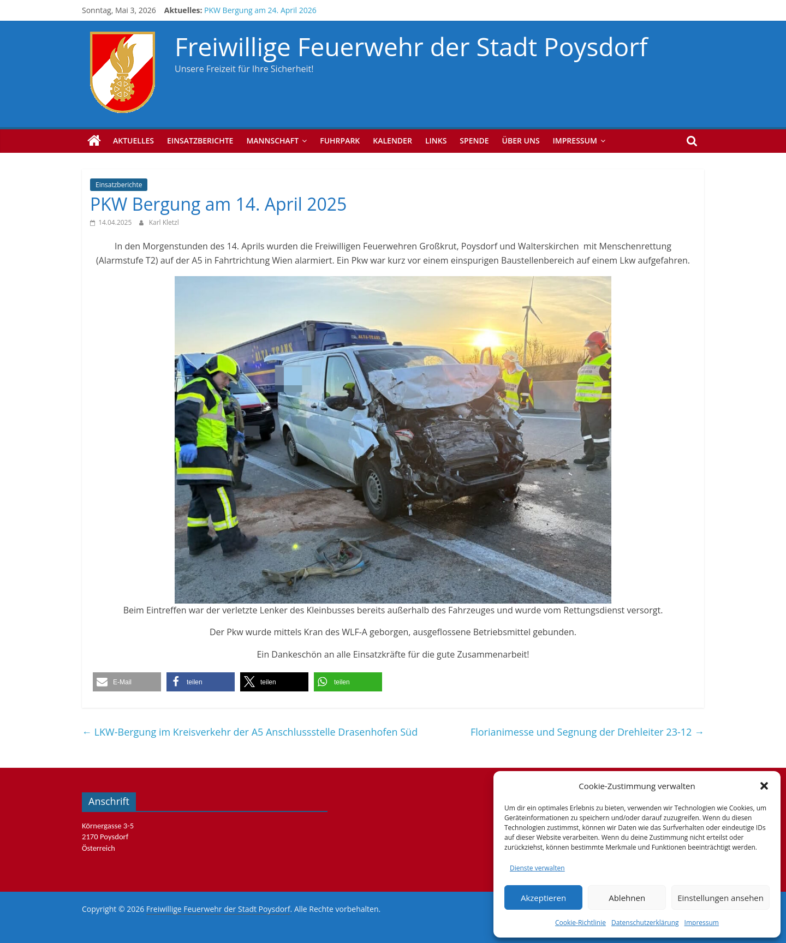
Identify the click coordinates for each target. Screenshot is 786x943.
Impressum (701, 922)
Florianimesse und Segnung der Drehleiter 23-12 (587, 731)
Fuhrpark (340, 140)
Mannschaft (272, 140)
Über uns (521, 140)
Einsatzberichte (200, 140)
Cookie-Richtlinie (580, 922)
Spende (474, 140)
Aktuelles (133, 140)
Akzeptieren (543, 897)
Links (435, 140)
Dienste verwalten (537, 868)
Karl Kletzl (164, 222)
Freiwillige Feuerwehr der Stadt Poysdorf (411, 46)
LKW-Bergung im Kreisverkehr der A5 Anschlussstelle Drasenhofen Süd (250, 731)
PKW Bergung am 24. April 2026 (260, 10)
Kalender (392, 140)
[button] (764, 785)
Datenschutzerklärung (645, 922)
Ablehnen (627, 897)
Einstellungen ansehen (720, 897)
